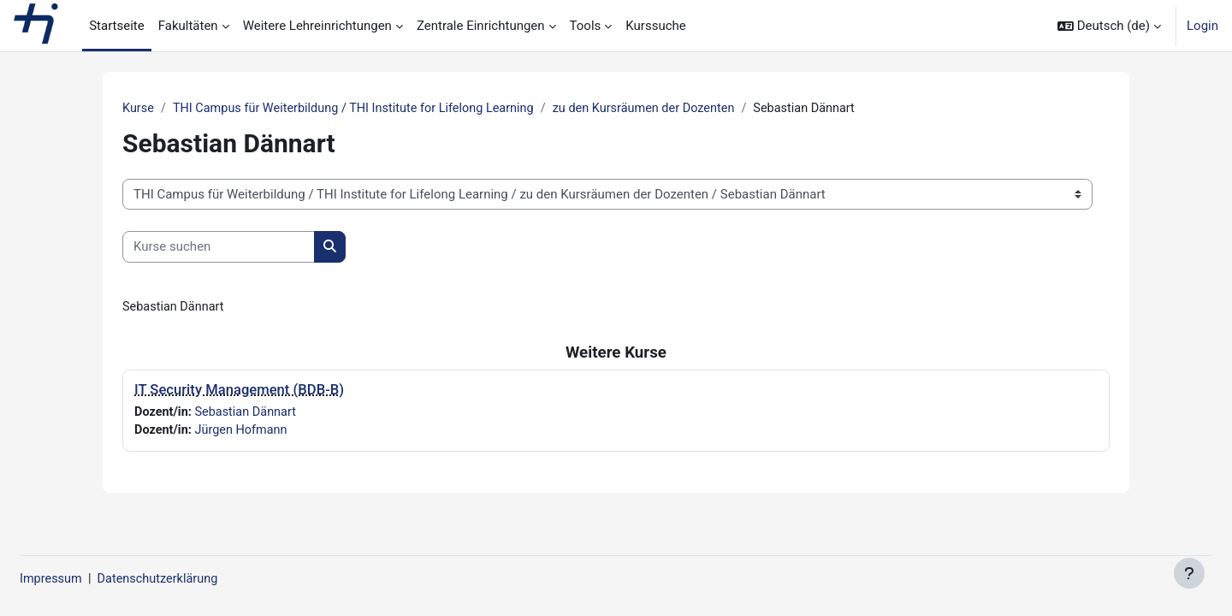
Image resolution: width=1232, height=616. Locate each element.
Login (1202, 25)
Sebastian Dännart (249, 413)
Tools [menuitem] (585, 25)
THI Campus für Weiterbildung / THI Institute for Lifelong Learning (362, 108)
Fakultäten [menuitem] (188, 25)
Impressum (93, 579)
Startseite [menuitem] (117, 25)
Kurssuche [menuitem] (655, 25)
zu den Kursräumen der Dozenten (662, 108)
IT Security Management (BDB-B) (239, 391)
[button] (1109, 25)
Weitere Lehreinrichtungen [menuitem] (317, 25)
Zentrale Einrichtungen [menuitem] (481, 25)
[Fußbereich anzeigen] (1189, 573)
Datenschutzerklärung (203, 579)
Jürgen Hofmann (245, 433)
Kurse (138, 108)
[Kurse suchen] (218, 248)
